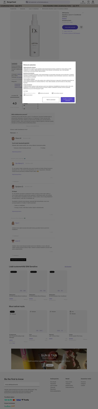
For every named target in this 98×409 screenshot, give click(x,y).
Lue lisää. (25, 91)
